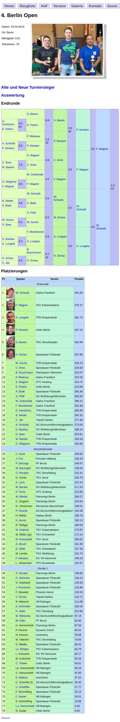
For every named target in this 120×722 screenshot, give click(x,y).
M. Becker (22, 487)
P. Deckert (82, 129)
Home (9, 6)
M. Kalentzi (22, 529)
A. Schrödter (23, 606)
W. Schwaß (34, 193)
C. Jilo (6, 262)
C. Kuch (20, 453)
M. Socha (59, 217)
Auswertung (12, 95)
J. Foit (19, 458)
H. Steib (20, 611)
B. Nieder (7, 200)
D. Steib (20, 548)
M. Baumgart (23, 468)
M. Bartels (8, 167)
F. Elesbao (22, 558)
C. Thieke (21, 663)
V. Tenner (21, 596)
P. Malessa (33, 136)
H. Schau (59, 255)
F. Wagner (102, 148)
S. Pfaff (31, 212)
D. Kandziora (8, 123)
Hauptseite (5, 718)
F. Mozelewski (35, 231)
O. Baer (6, 224)
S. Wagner (33, 155)
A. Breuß (21, 543)
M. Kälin (20, 620)
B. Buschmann (34, 251)
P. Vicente (21, 510)
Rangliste (27, 6)
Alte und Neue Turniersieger (28, 87)
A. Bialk (31, 203)
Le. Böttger (22, 649)
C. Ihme (58, 160)
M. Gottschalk (35, 174)
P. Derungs (22, 463)
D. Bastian (8, 238)
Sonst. (112, 6)
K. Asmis (21, 520)
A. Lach (20, 482)
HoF (44, 6)
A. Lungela (60, 236)
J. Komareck (23, 587)
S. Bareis (32, 113)
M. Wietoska (23, 615)
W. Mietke (21, 496)
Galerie (77, 6)
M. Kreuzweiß (24, 539)
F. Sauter (21, 696)
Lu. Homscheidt (25, 705)
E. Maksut (22, 677)
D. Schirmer (23, 577)
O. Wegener (9, 181)
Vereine (59, 6)
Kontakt (95, 6)
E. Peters (32, 124)
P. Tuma (20, 491)
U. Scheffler (23, 687)
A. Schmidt (8, 143)
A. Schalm (22, 573)
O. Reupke (22, 472)
